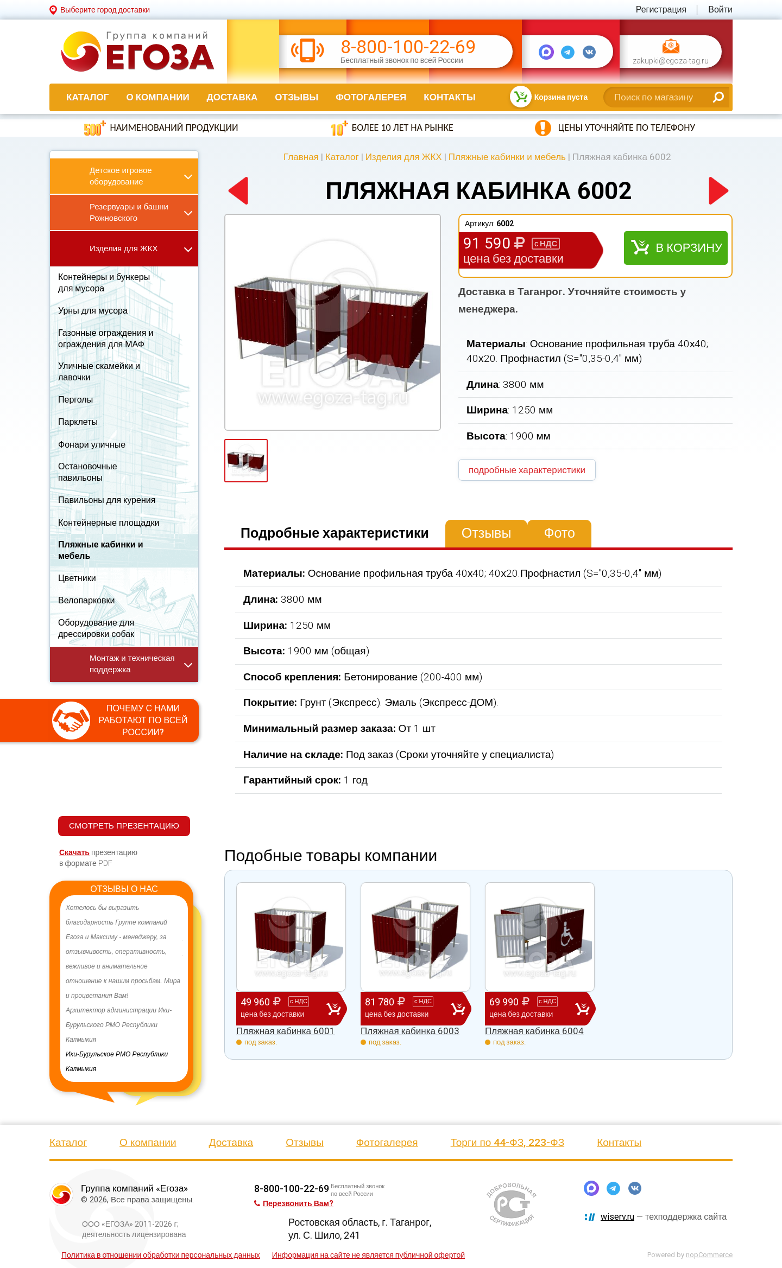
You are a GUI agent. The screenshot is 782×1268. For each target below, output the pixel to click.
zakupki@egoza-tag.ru (671, 61)
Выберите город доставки (105, 9)
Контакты (449, 97)
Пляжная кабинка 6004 (534, 1030)
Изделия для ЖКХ (403, 156)
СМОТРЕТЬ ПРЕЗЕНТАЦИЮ (124, 826)
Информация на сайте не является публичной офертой (368, 1255)
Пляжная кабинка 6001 (285, 1030)
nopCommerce (709, 1255)
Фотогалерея (371, 97)
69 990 (532, 1008)
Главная (301, 156)
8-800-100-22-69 (408, 47)
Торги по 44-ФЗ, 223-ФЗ (508, 1142)
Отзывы (296, 97)
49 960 (283, 1008)
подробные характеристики (527, 469)
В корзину (688, 247)
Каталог (87, 97)
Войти (720, 9)
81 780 (408, 1008)
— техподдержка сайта (664, 1217)
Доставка (232, 97)
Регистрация (661, 9)
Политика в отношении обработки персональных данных (160, 1255)
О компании (157, 97)
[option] (124, 988)
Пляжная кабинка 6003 (410, 1030)
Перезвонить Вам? (293, 1203)
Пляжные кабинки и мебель (507, 156)
